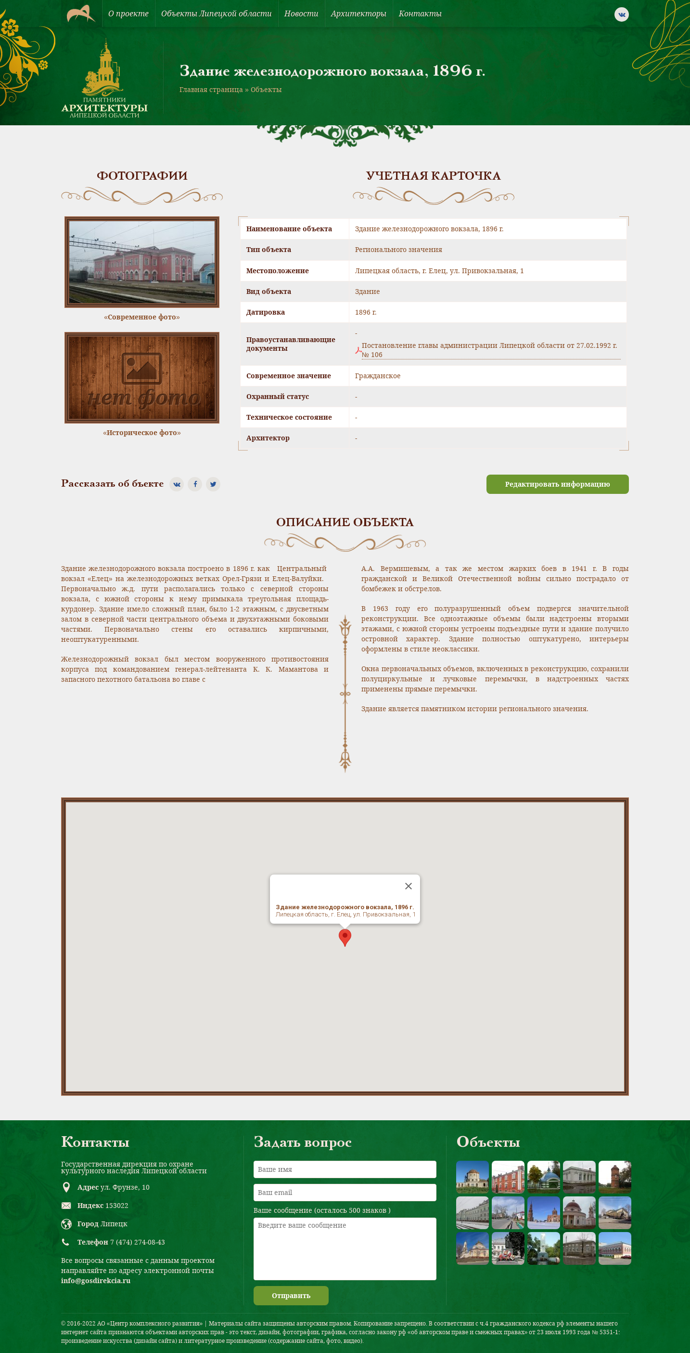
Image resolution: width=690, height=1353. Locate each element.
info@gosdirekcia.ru (95, 1280)
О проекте (128, 13)
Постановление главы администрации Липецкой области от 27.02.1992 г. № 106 (489, 349)
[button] (345, 938)
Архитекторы (358, 13)
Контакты (420, 13)
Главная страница (211, 89)
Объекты (266, 89)
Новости (301, 13)
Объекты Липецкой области (216, 13)
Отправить (291, 1295)
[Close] (408, 886)
